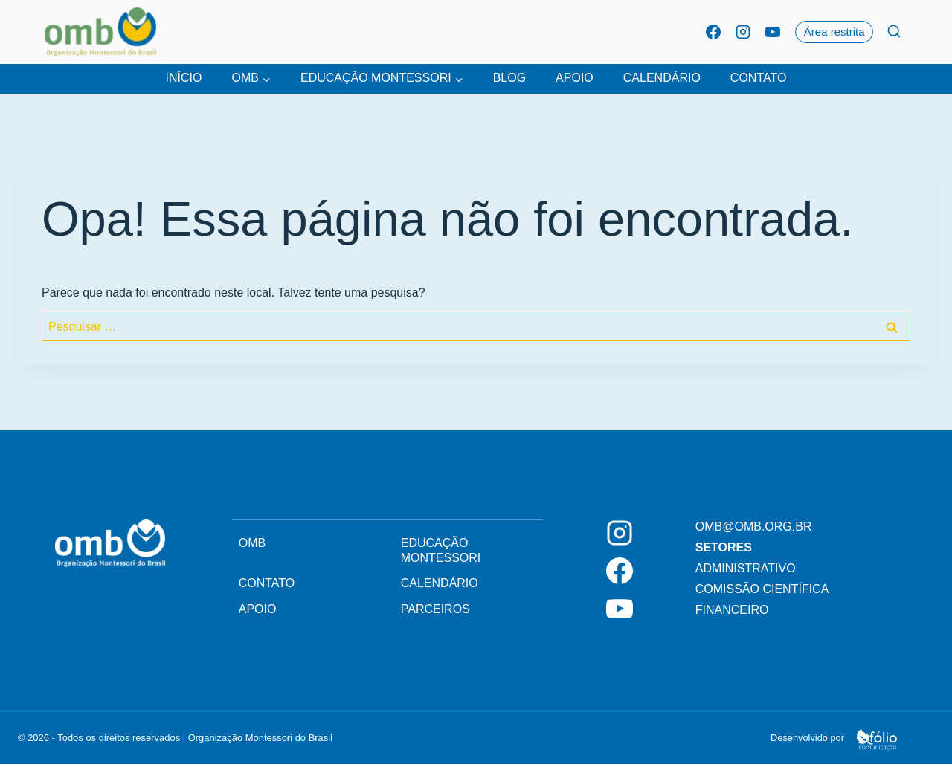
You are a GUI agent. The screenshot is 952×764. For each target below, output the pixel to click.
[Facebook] (713, 32)
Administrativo (745, 568)
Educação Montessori (441, 550)
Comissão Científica (762, 589)
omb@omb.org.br (753, 526)
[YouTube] (773, 32)
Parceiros (435, 609)
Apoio (575, 77)
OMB (252, 543)
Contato (758, 77)
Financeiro (732, 609)
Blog (509, 77)
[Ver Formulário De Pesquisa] (894, 32)
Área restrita (834, 31)
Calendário (662, 77)
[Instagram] (743, 32)
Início (184, 77)
